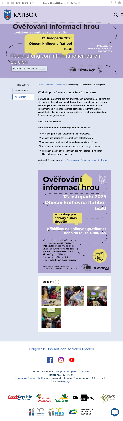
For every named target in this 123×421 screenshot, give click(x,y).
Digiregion (67, 381)
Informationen (21, 90)
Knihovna (49, 85)
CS (111, 3)
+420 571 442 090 (81, 371)
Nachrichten (20, 97)
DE (119, 3)
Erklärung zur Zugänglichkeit (28, 378)
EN (115, 3)
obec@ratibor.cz (63, 371)
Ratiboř (40, 85)
